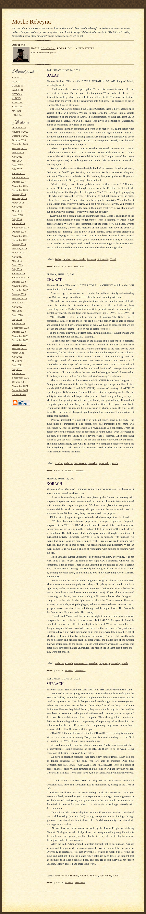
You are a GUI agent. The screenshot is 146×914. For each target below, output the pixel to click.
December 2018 (20, 240)
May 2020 (17, 311)
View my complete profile (43, 52)
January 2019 (19, 244)
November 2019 (20, 286)
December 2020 (20, 340)
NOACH (16, 81)
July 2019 (17, 269)
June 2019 (17, 265)
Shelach (94, 875)
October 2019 (19, 282)
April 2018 (17, 207)
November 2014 (20, 144)
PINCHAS (17, 115)
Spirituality (103, 259)
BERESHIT (17, 86)
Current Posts (19, 394)
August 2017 (18, 173)
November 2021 (20, 386)
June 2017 (17, 165)
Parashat (91, 259)
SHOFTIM (17, 106)
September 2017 (20, 177)
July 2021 (17, 369)
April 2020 (17, 307)
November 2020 (20, 336)
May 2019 (17, 261)
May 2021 (17, 361)
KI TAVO (16, 98)
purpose (103, 663)
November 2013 (20, 132)
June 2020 (17, 315)
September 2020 (20, 328)
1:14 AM (68, 266)
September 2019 (20, 277)
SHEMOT (17, 77)
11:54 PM (69, 670)
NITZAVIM (17, 94)
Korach (69, 663)
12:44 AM (69, 882)
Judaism (66, 259)
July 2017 (17, 169)
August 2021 (18, 373)
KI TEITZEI (17, 102)
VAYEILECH (18, 90)
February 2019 (19, 248)
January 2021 (19, 344)
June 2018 (17, 215)
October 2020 (19, 332)
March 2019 (18, 252)
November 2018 (20, 236)
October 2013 (19, 127)
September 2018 (20, 227)
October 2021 (19, 382)
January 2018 (19, 194)
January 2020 (19, 294)
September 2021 (20, 377)
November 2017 (20, 186)
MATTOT (16, 111)
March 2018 (18, 202)
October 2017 (19, 182)
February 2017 (19, 148)
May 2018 (17, 211)
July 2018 (17, 219)
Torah (113, 259)
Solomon (48, 48)
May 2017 (17, 161)
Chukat (59, 463)
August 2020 (18, 323)
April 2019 (17, 257)
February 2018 (19, 198)
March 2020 (18, 302)
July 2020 (17, 319)
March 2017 (18, 152)
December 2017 (20, 190)
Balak (58, 259)
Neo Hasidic (79, 259)
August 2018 (18, 223)
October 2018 (19, 231)
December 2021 (20, 390)
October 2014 (19, 140)
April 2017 (17, 157)
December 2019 (20, 290)
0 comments (79, 266)
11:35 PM (69, 470)
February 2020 (19, 298)
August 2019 (18, 273)
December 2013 (20, 136)
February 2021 (19, 348)
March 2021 (18, 353)
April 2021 (17, 357)
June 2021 (17, 365)
